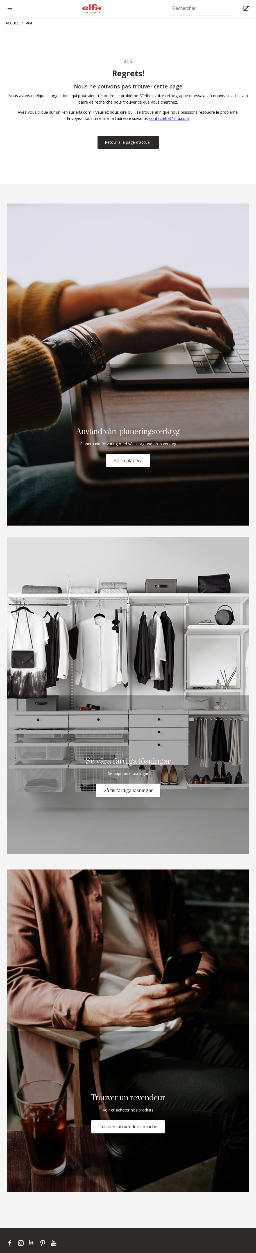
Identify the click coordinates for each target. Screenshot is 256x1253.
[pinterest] (44, 1243)
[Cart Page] (246, 8)
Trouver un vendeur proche (128, 1127)
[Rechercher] (200, 8)
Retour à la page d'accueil (128, 142)
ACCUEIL (12, 23)
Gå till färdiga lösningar (128, 790)
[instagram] (22, 1243)
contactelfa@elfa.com (169, 118)
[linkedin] (33, 1243)
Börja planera (128, 460)
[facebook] (11, 1243)
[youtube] (54, 1243)
